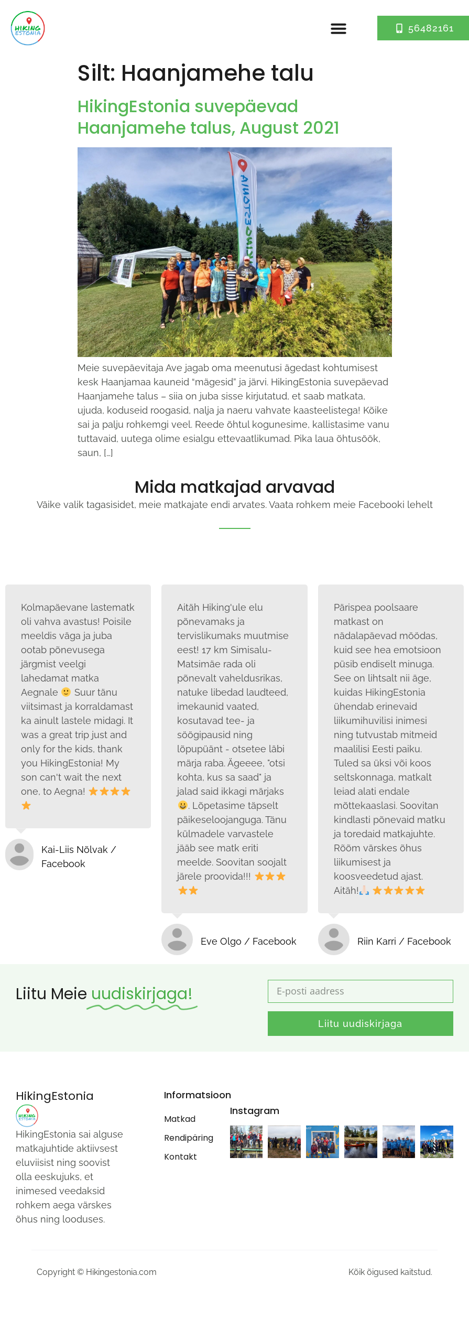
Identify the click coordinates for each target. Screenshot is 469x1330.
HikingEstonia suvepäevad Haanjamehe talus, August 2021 (209, 117)
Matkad (179, 1119)
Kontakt (180, 1157)
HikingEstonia (55, 1096)
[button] (338, 28)
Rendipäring (186, 1138)
